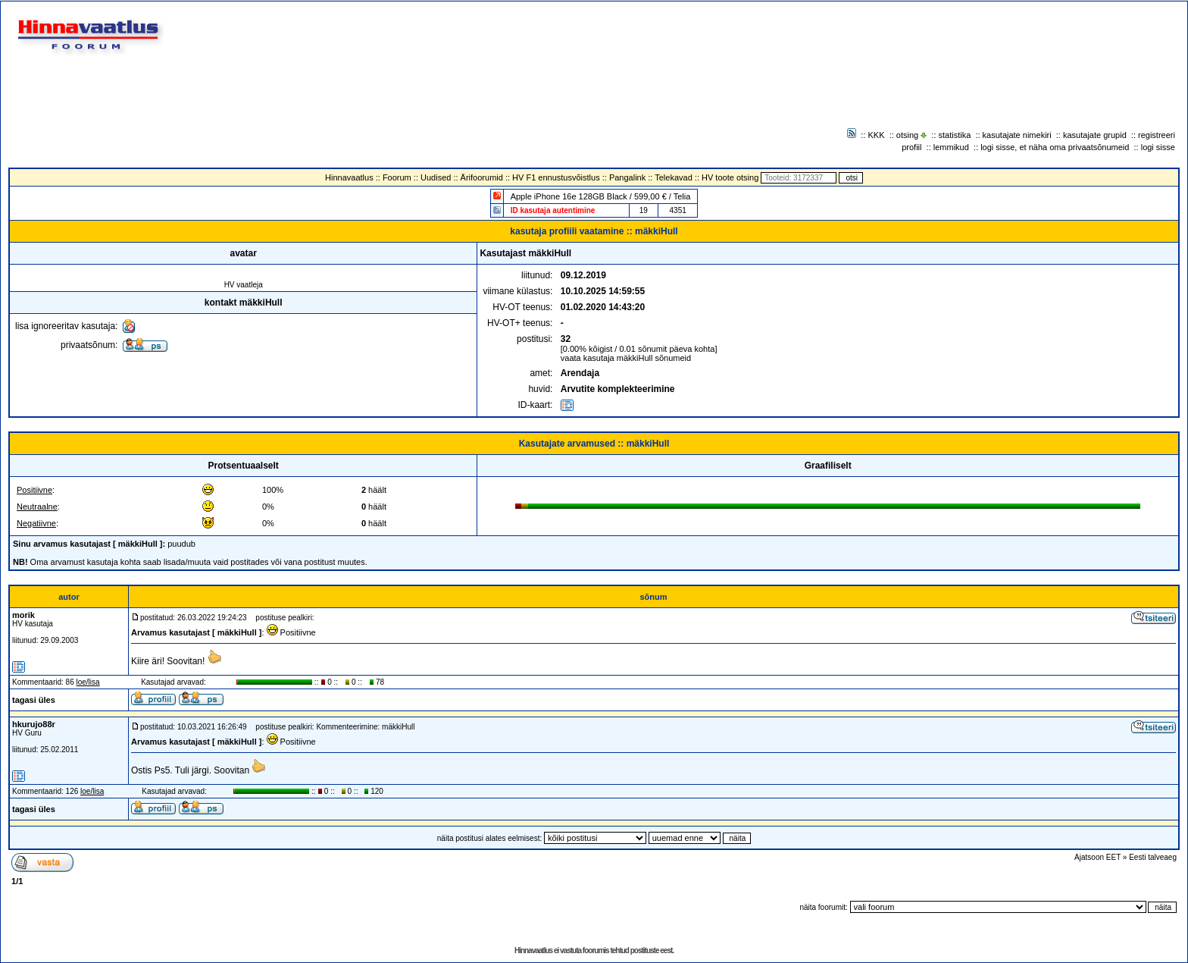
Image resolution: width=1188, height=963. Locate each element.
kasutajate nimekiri (1017, 135)
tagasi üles (33, 699)
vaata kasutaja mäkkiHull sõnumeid (626, 357)
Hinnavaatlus (349, 177)
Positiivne (34, 489)
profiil (911, 147)
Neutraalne (37, 506)
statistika (955, 135)
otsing (907, 135)
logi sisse (1158, 147)
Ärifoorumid (482, 177)
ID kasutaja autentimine (553, 210)
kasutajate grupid (1095, 135)
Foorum (397, 177)
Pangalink (627, 177)
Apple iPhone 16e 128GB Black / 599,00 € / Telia (601, 196)
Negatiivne (36, 523)
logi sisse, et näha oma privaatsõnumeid (1054, 147)
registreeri (1156, 135)
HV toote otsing (730, 177)
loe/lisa (88, 682)
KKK (876, 135)
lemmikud (951, 147)
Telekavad (673, 177)
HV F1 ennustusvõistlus (556, 177)
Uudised (435, 177)
